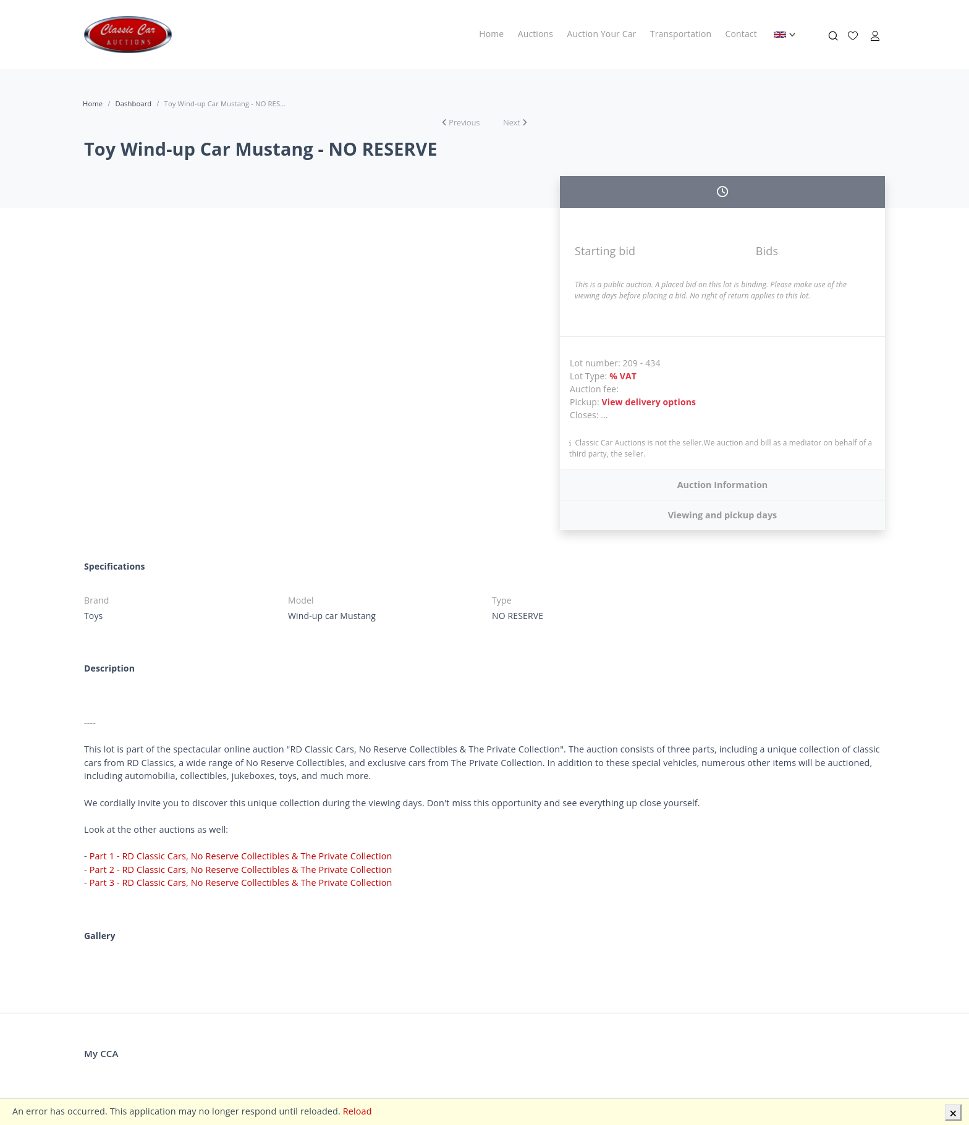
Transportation (680, 34)
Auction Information (722, 485)
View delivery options (649, 402)
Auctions (535, 34)
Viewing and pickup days (722, 515)
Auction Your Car (602, 34)
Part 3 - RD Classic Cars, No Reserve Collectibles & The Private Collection (241, 882)
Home (491, 34)
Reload (357, 1111)
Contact (741, 34)
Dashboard (133, 103)
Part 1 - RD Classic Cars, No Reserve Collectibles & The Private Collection (241, 856)
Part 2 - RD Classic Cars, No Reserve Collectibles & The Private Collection (241, 869)
